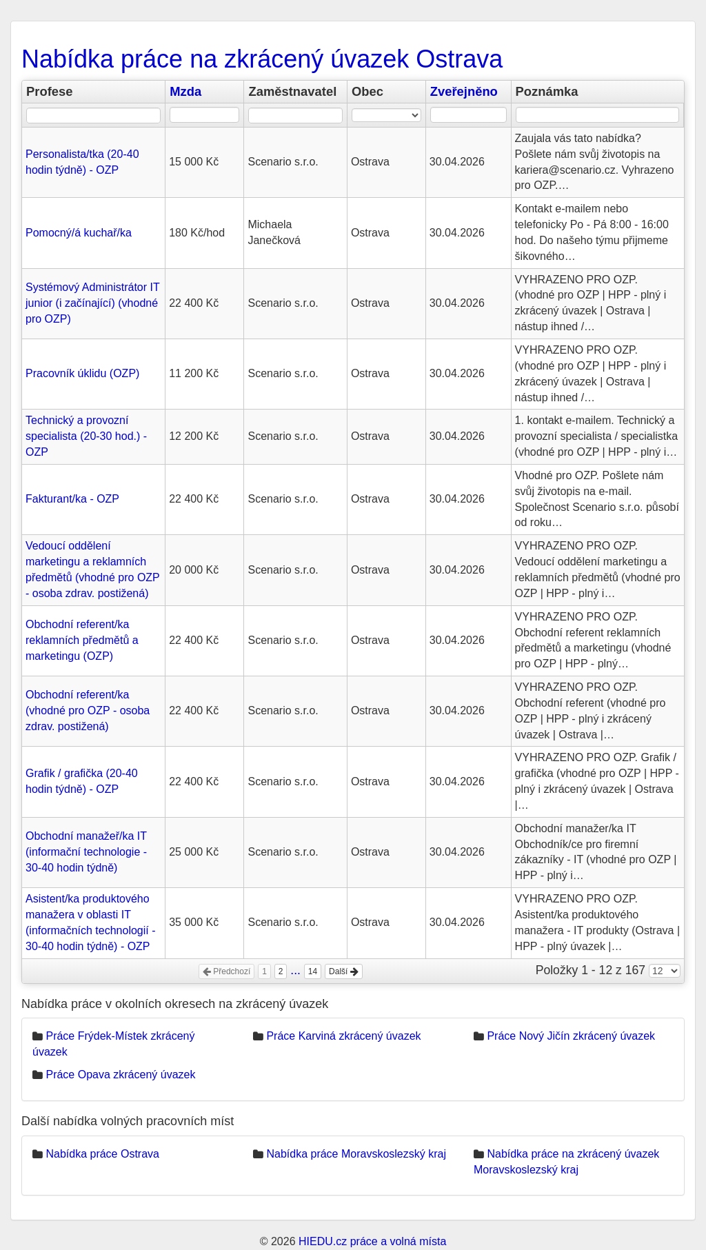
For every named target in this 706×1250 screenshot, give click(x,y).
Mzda (185, 91)
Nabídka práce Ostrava (102, 1154)
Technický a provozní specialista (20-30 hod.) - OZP (86, 436)
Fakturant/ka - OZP (72, 499)
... (295, 970)
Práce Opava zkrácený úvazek (120, 1074)
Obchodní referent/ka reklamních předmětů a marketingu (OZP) (82, 640)
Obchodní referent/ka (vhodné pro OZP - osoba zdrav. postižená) (88, 710)
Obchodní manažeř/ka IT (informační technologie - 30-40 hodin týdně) (86, 852)
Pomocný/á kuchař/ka (79, 233)
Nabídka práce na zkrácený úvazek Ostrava (262, 59)
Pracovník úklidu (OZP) (82, 373)
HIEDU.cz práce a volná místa (372, 1241)
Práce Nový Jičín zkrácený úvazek (571, 1036)
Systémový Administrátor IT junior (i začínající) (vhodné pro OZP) (92, 303)
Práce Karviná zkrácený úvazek (343, 1036)
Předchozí (226, 971)
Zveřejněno (464, 91)
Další (344, 971)
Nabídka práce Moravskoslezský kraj (356, 1154)
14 (312, 971)
